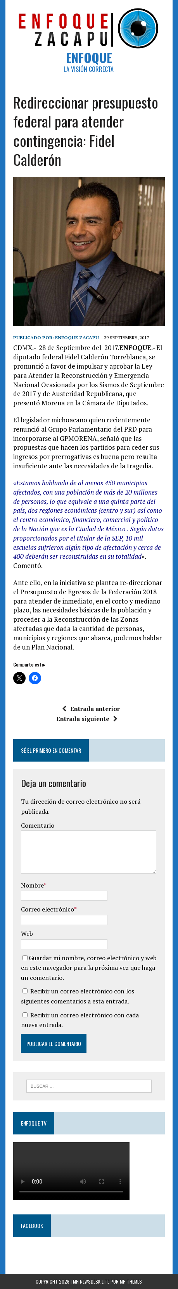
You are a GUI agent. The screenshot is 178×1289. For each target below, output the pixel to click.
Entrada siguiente (87, 718)
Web (27, 933)
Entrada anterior (91, 708)
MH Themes (131, 1281)
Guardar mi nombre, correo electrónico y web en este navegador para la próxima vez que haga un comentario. (89, 968)
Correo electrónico (47, 909)
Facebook (32, 1225)
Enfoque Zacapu (77, 337)
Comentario (37, 825)
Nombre (32, 885)
